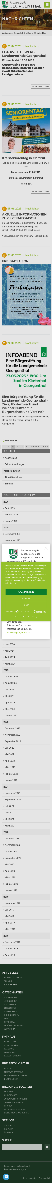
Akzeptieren (26, 591)
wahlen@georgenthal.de (18, 632)
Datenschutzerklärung (30, 617)
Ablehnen (26, 598)
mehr (26, 605)
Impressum (18, 617)
